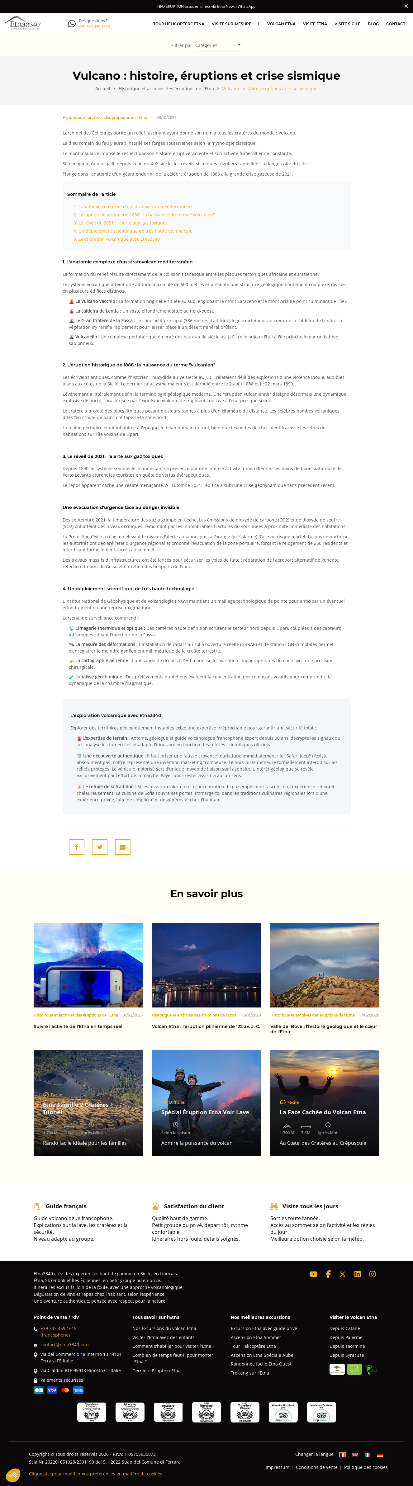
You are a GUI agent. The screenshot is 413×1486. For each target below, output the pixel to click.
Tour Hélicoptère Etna (253, 1346)
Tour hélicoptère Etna (178, 23)
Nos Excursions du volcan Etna (164, 1328)
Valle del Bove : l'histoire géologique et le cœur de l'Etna (323, 1029)
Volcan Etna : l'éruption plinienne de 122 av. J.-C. (206, 1026)
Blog (373, 23)
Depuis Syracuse (347, 1355)
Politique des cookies (366, 1467)
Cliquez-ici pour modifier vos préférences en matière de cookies (95, 1474)
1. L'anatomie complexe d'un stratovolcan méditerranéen (133, 207)
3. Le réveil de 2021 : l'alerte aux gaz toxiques (121, 223)
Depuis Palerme (346, 1337)
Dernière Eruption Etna (156, 1371)
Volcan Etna (281, 23)
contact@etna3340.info (61, 1344)
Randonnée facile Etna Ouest (261, 1364)
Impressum (277, 1467)
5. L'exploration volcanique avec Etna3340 (117, 239)
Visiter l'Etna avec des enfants (163, 1337)
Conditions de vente (317, 1467)
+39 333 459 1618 (94, 26)
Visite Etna (315, 23)
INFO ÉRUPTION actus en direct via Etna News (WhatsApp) (206, 6)
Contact (395, 23)
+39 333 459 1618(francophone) (55, 1331)
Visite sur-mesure (231, 23)
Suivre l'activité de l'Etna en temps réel (78, 1026)
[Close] (406, 6)
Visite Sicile (347, 23)
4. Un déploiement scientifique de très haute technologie (133, 231)
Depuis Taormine (347, 1346)
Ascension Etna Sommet (256, 1337)
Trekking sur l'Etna (250, 1373)
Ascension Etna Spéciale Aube (262, 1355)
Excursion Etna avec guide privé (264, 1328)
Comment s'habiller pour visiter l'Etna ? (173, 1346)
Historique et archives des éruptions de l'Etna (105, 117)
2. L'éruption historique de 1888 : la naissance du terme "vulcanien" (144, 215)
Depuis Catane (345, 1328)
